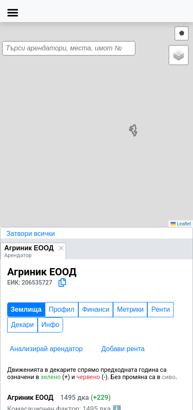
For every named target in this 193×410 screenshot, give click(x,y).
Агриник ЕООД (29, 248)
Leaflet (181, 223)
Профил (61, 309)
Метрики (130, 309)
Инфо (50, 324)
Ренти (160, 309)
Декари (22, 324)
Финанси (96, 309)
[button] (178, 55)
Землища (26, 309)
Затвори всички (30, 233)
